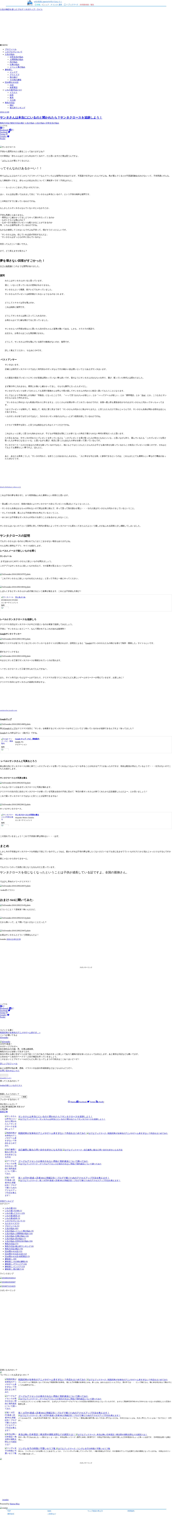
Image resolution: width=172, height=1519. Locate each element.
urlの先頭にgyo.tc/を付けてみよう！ (48, 1)
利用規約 (131, 1511)
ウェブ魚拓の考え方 (95, 1511)
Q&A (49, 1511)
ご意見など (51, 1514)
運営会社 (10, 1514)
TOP (9, 1511)
